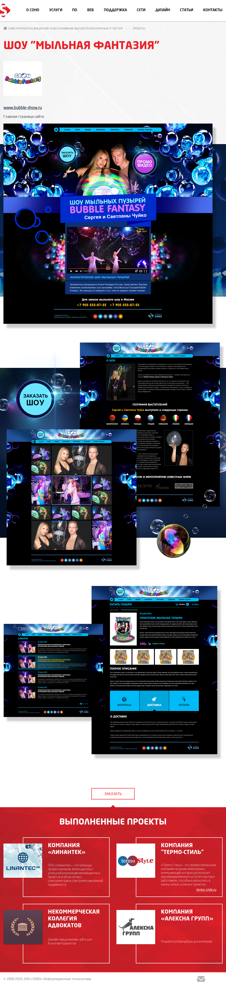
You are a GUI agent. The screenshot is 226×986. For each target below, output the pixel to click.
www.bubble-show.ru (22, 108)
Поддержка (115, 10)
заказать (113, 794)
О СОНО (32, 10)
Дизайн (162, 10)
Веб (90, 10)
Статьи (186, 10)
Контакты (213, 10)
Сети (141, 10)
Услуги (55, 10)
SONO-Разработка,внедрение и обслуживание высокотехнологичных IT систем (63, 28)
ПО (74, 10)
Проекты (139, 28)
